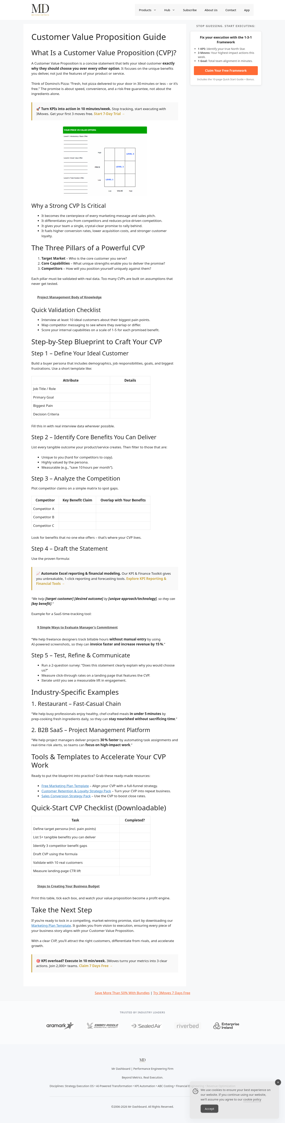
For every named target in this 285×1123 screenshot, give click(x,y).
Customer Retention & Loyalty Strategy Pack (76, 791)
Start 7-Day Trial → (109, 113)
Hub (171, 10)
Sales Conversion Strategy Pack (66, 796)
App (247, 10)
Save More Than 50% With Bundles (122, 992)
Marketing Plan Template (51, 925)
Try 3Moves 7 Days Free (171, 992)
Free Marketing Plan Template (65, 785)
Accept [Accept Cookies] (209, 1113)
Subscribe (190, 10)
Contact (230, 10)
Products (149, 10)
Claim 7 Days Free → (96, 965)
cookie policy (252, 1104)
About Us (211, 10)
